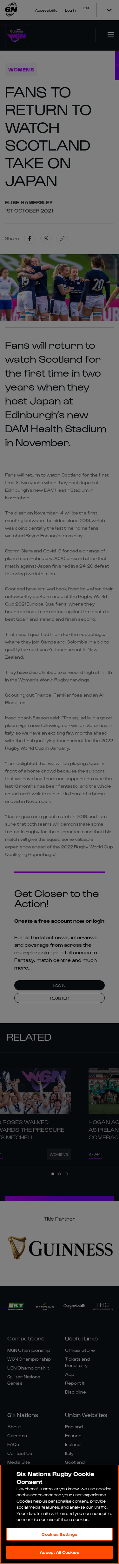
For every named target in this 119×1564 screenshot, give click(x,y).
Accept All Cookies (59, 1552)
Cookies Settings (59, 1534)
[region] (59, 1514)
